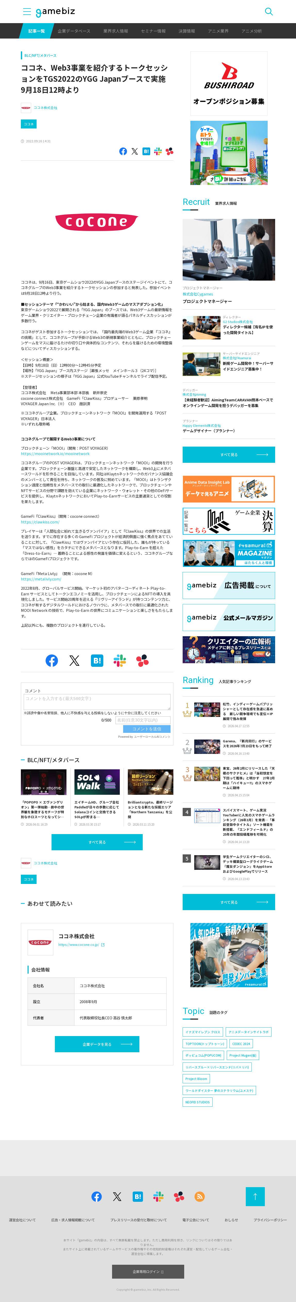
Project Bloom (196, 1078)
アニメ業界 (218, 31)
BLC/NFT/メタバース (40, 55)
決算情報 (187, 31)
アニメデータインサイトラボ (249, 1032)
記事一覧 (36, 31)
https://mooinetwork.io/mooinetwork (55, 453)
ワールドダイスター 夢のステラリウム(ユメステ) (219, 1090)
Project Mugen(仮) (243, 1055)
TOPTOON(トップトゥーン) (204, 1043)
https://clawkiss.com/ (40, 521)
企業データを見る (97, 1044)
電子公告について (195, 1219)
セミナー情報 (153, 31)
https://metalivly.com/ (41, 578)
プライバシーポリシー (270, 1219)
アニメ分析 (251, 31)
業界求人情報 (115, 31)
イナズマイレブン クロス (202, 1032)
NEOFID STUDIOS (197, 1102)
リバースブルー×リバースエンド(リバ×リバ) (217, 1067)
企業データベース (74, 31)
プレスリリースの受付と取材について (138, 1219)
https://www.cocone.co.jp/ (81, 944)
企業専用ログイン (148, 1271)
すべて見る (97, 842)
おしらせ (231, 1219)
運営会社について (22, 1219)
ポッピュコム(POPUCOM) (203, 1055)
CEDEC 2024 (241, 1043)
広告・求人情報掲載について (73, 1219)
